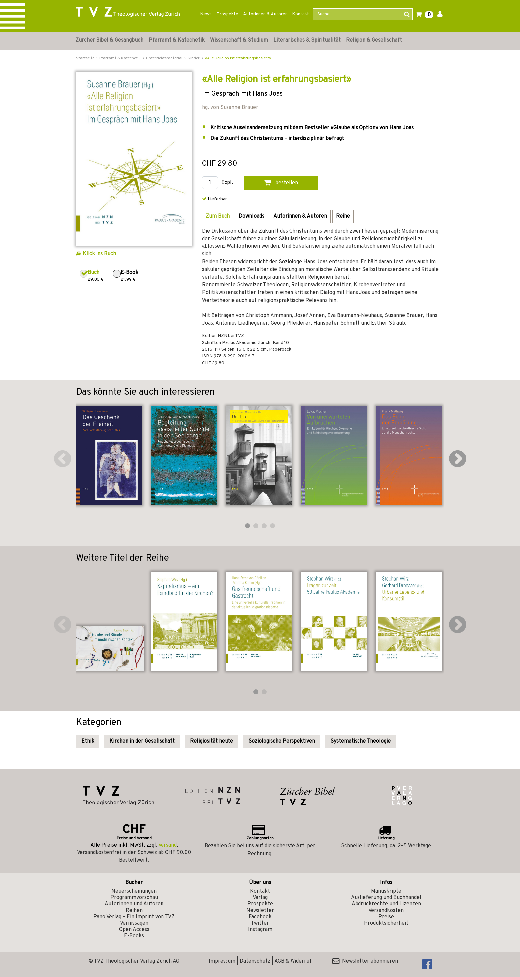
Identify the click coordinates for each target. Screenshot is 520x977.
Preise (386, 917)
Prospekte (227, 14)
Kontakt (300, 14)
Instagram (260, 929)
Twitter (260, 923)
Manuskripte (386, 891)
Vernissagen (134, 923)
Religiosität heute (211, 741)
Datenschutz (255, 961)
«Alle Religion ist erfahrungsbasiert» (238, 58)
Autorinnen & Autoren (265, 14)
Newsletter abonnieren (365, 961)
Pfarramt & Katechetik (177, 40)
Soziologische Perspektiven (281, 741)
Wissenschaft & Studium (239, 40)
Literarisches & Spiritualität (307, 40)
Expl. (227, 183)
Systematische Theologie (360, 741)
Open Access (134, 929)
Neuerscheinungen (134, 891)
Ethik (87, 741)
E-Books (134, 936)
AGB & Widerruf (293, 961)
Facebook (260, 917)
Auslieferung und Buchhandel (386, 897)
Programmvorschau (134, 897)
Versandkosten (386, 910)
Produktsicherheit (386, 923)
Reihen (134, 910)
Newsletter (260, 910)
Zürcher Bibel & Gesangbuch (109, 40)
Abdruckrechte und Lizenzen (386, 904)
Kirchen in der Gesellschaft (142, 741)
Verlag (260, 897)
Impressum (222, 961)
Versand (167, 845)
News (206, 14)
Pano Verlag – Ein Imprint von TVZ (134, 917)
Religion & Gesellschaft (374, 40)
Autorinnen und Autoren (134, 904)
